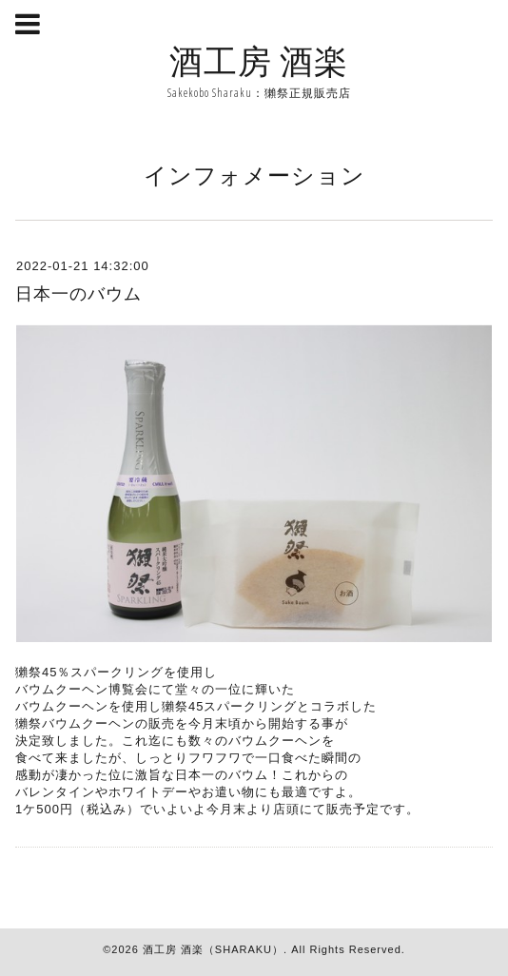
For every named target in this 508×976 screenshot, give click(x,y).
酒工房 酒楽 (258, 60)
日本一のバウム (78, 293)
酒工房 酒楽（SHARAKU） (213, 949)
